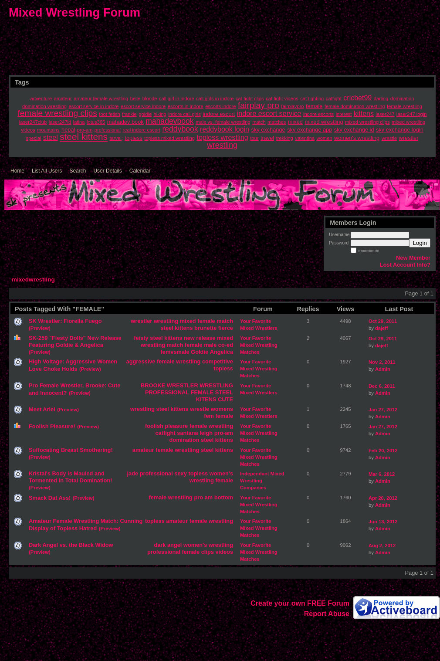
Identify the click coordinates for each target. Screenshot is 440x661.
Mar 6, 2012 (382, 474)
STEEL (224, 392)
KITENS (206, 399)
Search (77, 171)
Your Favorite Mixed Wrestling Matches (259, 345)
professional (156, 473)
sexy (180, 473)
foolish (154, 426)
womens (222, 409)
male (210, 345)
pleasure (176, 426)
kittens (184, 328)
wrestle (199, 409)
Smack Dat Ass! (50, 498)
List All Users (47, 171)
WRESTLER (182, 385)
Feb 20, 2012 (383, 450)
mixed (188, 321)
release (205, 338)
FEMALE (202, 392)
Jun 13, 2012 (383, 521)
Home (17, 171)
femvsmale (175, 352)
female (206, 321)
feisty (141, 338)
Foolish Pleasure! (52, 426)
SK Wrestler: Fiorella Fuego (65, 321)
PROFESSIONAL (167, 392)
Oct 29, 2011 (383, 321)
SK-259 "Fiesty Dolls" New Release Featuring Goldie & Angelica (75, 341)
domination (184, 440)
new (189, 338)
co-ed (225, 345)
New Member (413, 257)
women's (221, 473)
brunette (205, 328)
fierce (225, 328)
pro (198, 497)
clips (207, 552)
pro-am (223, 433)
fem (209, 416)
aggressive (141, 361)
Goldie (199, 352)
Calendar (140, 171)
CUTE (225, 399)
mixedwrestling (33, 279)
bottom (223, 497)
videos (224, 552)
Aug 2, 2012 (382, 545)
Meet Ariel (42, 409)
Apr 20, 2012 (383, 498)
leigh (206, 433)
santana (187, 433)
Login (420, 243)
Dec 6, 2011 (382, 386)
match (225, 321)
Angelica (221, 352)
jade (133, 473)
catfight (165, 433)
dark (160, 545)
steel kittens (166, 338)
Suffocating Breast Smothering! (71, 450)
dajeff (381, 328)
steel (167, 328)
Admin (382, 369)
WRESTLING (216, 385)
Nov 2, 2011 (382, 362)
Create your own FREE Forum (299, 603)
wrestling (166, 321)
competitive (217, 361)
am (209, 497)
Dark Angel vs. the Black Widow (71, 545)
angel (174, 545)
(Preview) (40, 328)
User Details (107, 171)
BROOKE (153, 385)
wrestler (141, 321)
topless (223, 368)
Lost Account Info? (405, 264)
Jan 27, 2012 (383, 409)
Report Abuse (326, 613)
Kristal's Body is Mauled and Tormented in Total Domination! (70, 477)
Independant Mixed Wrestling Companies (262, 480)
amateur (143, 450)
